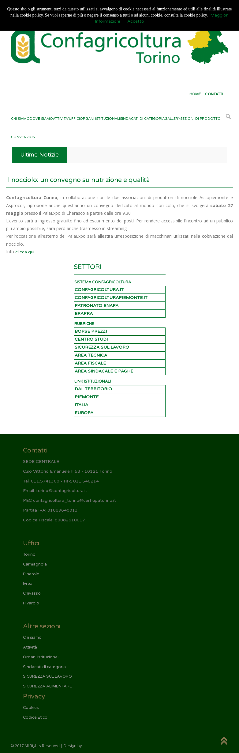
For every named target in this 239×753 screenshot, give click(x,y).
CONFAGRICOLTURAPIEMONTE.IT (111, 297)
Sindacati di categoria (44, 666)
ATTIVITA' (61, 119)
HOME (195, 94)
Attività (30, 647)
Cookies (31, 707)
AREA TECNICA (91, 355)
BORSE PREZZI (91, 331)
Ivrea (27, 583)
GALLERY (172, 119)
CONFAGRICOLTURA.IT (99, 289)
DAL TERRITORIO (93, 389)
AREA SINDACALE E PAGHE (104, 371)
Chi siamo (32, 637)
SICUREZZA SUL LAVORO (102, 347)
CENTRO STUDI (91, 339)
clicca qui (24, 252)
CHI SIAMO (20, 119)
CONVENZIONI (23, 137)
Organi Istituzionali (41, 657)
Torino (29, 554)
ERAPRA (84, 313)
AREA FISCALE (90, 363)
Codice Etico (35, 717)
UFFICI (74, 119)
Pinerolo (31, 574)
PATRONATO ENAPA (96, 305)
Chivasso (32, 593)
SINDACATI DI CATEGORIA (142, 119)
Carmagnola (35, 564)
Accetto (135, 21)
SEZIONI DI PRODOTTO (200, 119)
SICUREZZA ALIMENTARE (47, 686)
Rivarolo (31, 603)
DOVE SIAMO (41, 119)
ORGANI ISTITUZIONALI (100, 119)
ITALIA (81, 404)
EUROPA (84, 412)
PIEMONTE (87, 396)
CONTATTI (214, 94)
